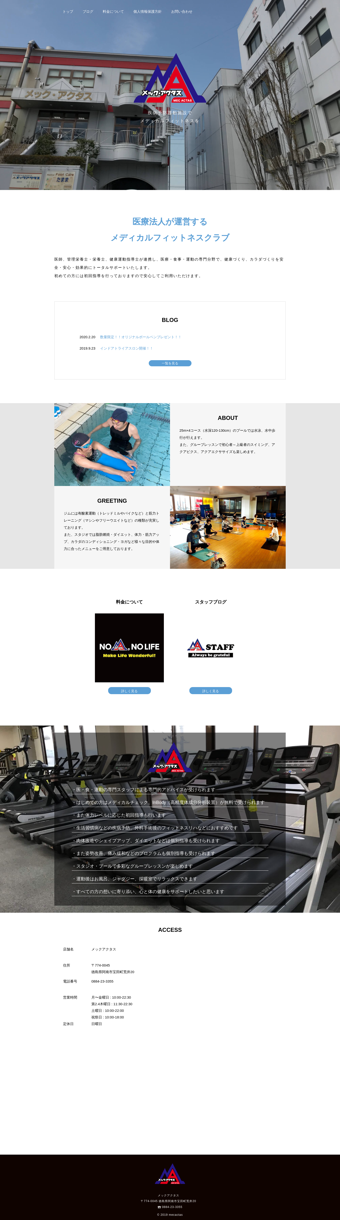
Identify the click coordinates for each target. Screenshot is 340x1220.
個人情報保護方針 (147, 11)
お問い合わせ (181, 11)
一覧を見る (170, 363)
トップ (68, 11)
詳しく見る (129, 691)
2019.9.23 (87, 348)
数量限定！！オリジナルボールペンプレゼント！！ (141, 337)
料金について (113, 11)
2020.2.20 (87, 337)
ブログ (88, 11)
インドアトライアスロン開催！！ (126, 348)
